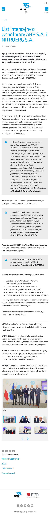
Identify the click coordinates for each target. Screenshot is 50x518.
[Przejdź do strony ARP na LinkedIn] (14, 451)
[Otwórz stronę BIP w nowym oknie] (45, 3)
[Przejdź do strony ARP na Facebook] (3, 451)
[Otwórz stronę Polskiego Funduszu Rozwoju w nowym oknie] (33, 495)
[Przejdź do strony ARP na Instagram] (7, 451)
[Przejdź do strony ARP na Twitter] (10, 451)
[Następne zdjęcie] (28, 439)
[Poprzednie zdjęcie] (22, 439)
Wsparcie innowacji (8, 473)
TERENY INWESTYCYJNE (10, 459)
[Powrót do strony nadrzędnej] (4, 20)
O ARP (4, 464)
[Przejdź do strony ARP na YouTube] (32, 505)
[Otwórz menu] (3, 9)
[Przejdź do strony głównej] (25, 8)
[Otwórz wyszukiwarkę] (46, 9)
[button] (9, 419)
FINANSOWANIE (7, 468)
